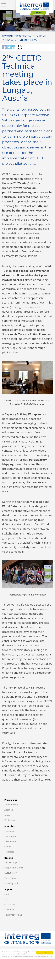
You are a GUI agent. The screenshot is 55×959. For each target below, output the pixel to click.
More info (50, 956)
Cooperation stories (13, 867)
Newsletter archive (13, 914)
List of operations (12, 883)
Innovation (9, 831)
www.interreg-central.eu (19, 36)
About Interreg (11, 804)
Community (9, 904)
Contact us (9, 820)
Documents (10, 909)
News (33, 39)
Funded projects (12, 862)
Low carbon (10, 836)
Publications (10, 878)
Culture (7, 846)
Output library (10, 872)
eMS (6, 894)
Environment (10, 841)
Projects (10, 39)
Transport (9, 851)
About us (8, 809)
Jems (6, 899)
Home (42, 36)
